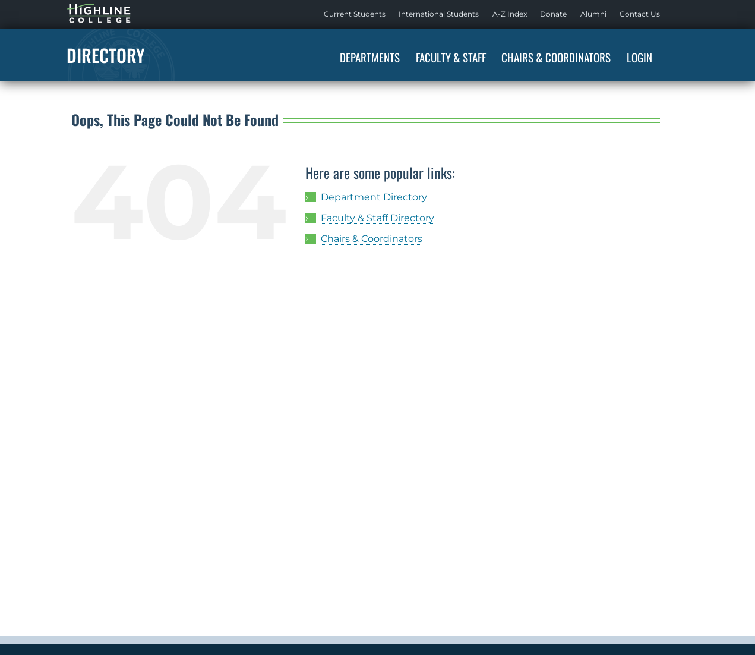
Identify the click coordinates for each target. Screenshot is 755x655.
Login (639, 57)
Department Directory (374, 197)
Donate (553, 14)
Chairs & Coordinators (556, 57)
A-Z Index (509, 14)
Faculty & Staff (451, 57)
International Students (439, 14)
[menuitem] (355, 14)
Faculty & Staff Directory (377, 217)
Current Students (355, 14)
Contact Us (640, 14)
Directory (106, 55)
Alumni (593, 14)
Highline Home (87, 14)
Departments (370, 57)
